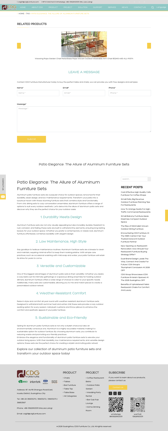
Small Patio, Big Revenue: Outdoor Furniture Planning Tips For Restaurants (135, 202)
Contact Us (118, 387)
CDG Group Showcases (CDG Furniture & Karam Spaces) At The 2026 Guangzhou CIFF (135, 277)
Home (21, 14)
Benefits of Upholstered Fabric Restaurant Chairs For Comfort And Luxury (135, 287)
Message (21, 104)
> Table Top (68, 389)
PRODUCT (53, 7)
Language (161, 7)
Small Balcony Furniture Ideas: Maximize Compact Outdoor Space (135, 219)
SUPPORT (97, 7)
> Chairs (66, 378)
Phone (112, 88)
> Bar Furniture (69, 385)
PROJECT (68, 7)
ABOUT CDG (37, 7)
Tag (28, 14)
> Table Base (68, 392)
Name (20, 88)
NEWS (125, 7)
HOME (23, 7)
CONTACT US (140, 7)
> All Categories (70, 396)
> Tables (66, 382)
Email (66, 88)
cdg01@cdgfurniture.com (28, 2)
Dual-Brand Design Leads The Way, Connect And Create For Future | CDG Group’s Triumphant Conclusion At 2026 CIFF (135, 264)
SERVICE (112, 7)
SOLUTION (82, 7)
